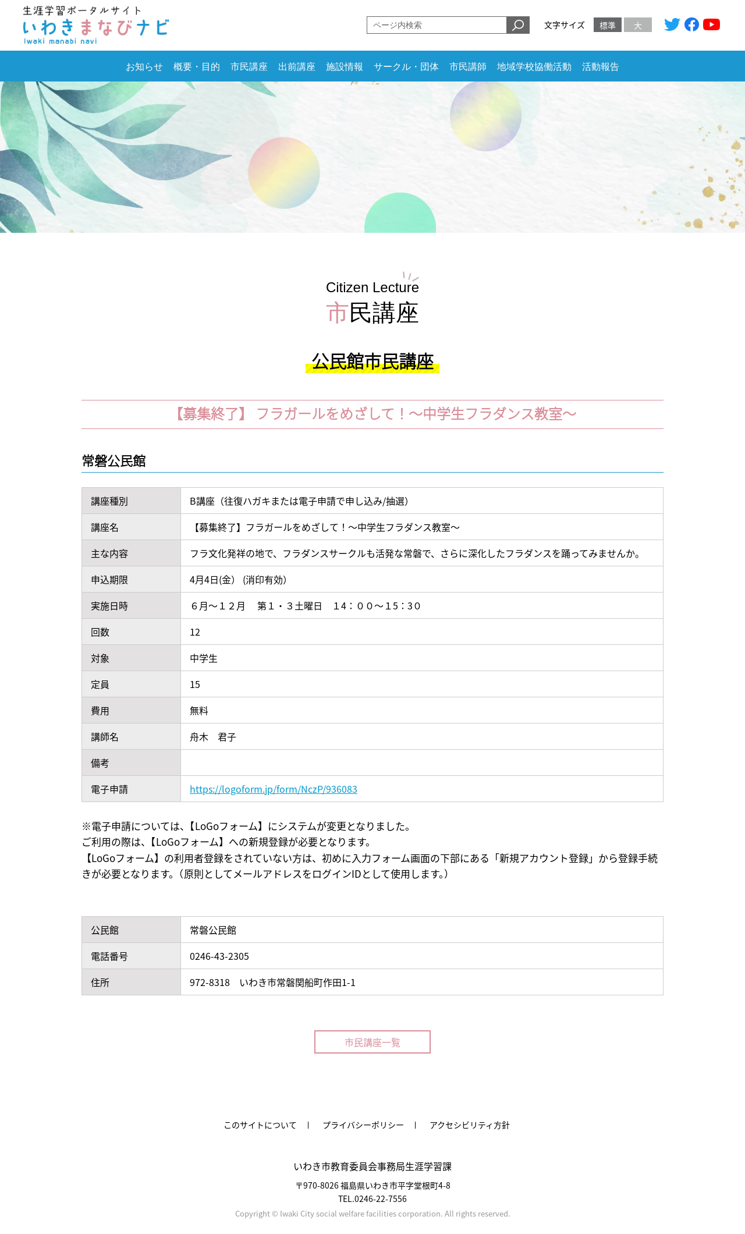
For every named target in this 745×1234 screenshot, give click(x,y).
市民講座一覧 (372, 1042)
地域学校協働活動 (534, 67)
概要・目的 (196, 67)
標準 (607, 25)
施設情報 (344, 67)
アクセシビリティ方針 (470, 1124)
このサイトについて (260, 1124)
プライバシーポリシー (363, 1124)
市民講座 (249, 67)
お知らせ (144, 67)
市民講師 (468, 67)
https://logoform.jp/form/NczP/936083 (273, 789)
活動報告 (600, 67)
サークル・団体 (406, 67)
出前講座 (296, 67)
